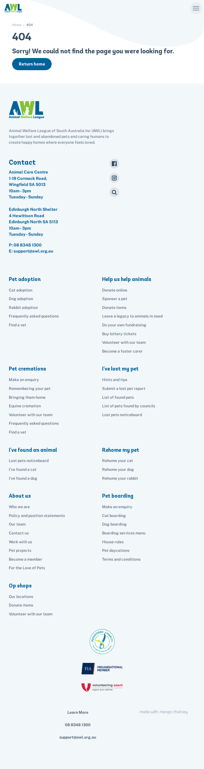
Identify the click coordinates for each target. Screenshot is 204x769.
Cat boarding (114, 515)
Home (17, 25)
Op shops (20, 585)
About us (20, 496)
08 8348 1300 (28, 245)
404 (29, 25)
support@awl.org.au (77, 737)
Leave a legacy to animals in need (132, 316)
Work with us (20, 542)
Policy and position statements (37, 515)
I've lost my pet (120, 369)
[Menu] (196, 8)
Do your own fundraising (124, 325)
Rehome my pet (120, 450)
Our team (17, 524)
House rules (113, 542)
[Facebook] (114, 164)
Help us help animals (126, 279)
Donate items (114, 307)
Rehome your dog (118, 469)
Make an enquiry (117, 507)
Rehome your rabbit (120, 478)
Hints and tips (114, 379)
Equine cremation (25, 406)
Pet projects (20, 550)
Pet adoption (25, 279)
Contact (22, 162)
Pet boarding (117, 496)
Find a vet (17, 325)
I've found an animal (33, 450)
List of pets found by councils (128, 406)
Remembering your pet (30, 388)
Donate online (114, 290)
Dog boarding (114, 524)
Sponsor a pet (114, 298)
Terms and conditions (121, 559)
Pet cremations (27, 369)
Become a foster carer (122, 351)
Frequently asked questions (34, 316)
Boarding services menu (123, 533)
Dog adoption (21, 298)
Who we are (19, 507)
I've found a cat (22, 469)
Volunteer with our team (124, 342)
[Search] (114, 192)
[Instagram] (114, 178)
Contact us (19, 533)
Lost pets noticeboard (122, 415)
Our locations (21, 596)
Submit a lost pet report (123, 388)
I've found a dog (23, 478)
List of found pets (118, 397)
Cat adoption (20, 290)
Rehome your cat (117, 460)
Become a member (25, 559)
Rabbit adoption (23, 307)
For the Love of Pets (27, 568)
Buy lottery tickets (119, 334)
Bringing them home (27, 397)
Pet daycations (115, 550)
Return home (32, 64)
